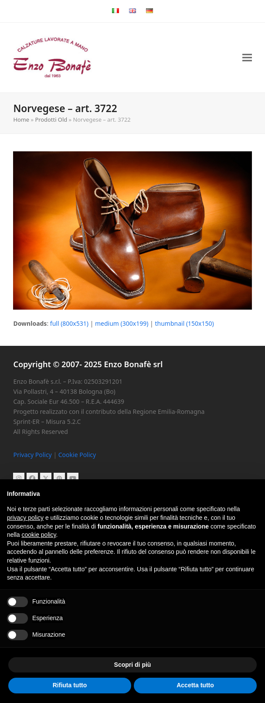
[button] (247, 57)
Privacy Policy (32, 454)
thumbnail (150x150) (184, 323)
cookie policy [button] (38, 534)
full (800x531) (69, 323)
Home (21, 119)
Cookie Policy (77, 454)
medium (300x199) (121, 323)
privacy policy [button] (25, 517)
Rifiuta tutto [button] (70, 685)
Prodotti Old (51, 119)
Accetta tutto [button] (195, 685)
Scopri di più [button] (132, 664)
